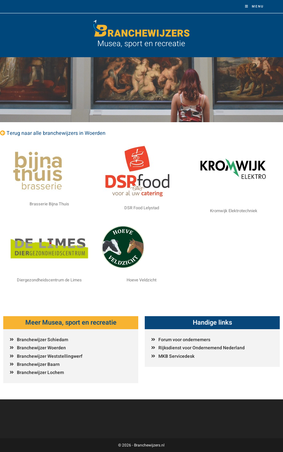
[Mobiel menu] (254, 6)
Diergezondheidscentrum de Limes (49, 280)
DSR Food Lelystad (141, 208)
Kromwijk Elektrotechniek (233, 211)
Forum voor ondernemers (184, 339)
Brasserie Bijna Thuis (49, 204)
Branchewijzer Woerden (41, 347)
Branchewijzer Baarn (38, 364)
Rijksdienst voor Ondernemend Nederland (201, 347)
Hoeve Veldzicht (141, 280)
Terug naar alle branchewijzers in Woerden (55, 133)
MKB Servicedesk (176, 356)
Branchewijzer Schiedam (42, 339)
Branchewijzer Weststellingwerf (49, 356)
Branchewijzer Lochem (40, 372)
